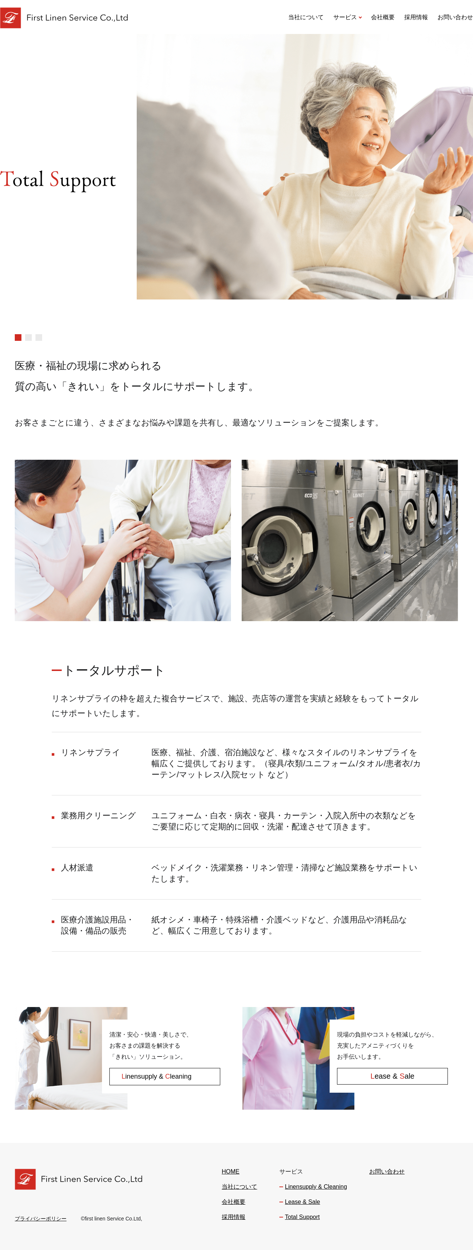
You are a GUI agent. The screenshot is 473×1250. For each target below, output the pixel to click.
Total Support (302, 1217)
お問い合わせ (455, 17)
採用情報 (416, 17)
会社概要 (383, 17)
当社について (306, 17)
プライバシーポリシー (41, 1219)
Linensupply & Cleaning (316, 1187)
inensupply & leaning (156, 1076)
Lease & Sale (302, 1202)
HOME (230, 1172)
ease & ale (393, 1076)
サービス (345, 17)
